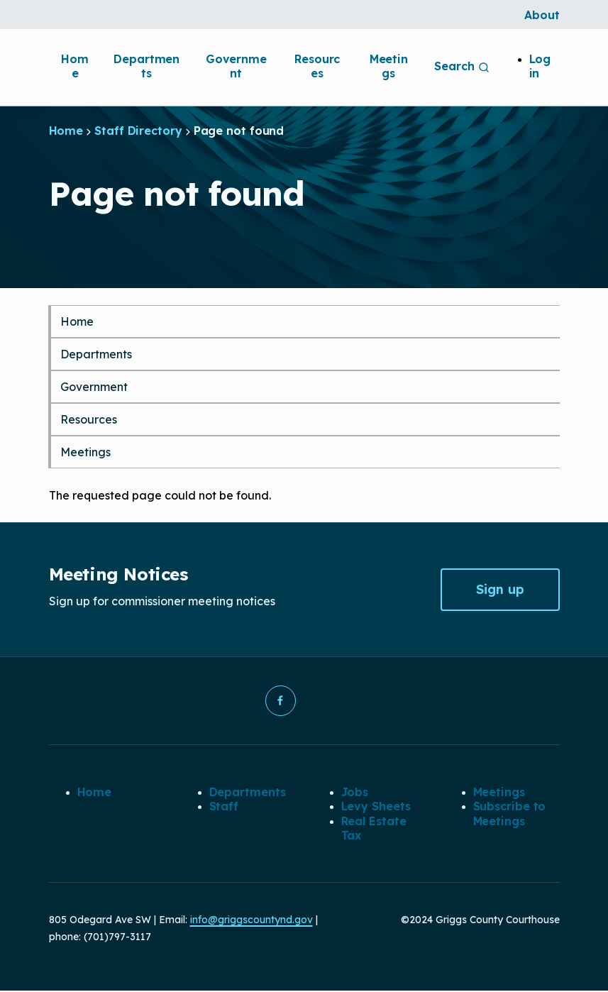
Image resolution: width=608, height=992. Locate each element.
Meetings (389, 66)
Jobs (355, 793)
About (542, 15)
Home (75, 66)
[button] (280, 701)
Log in (540, 66)
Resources (317, 66)
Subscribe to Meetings (509, 814)
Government (236, 66)
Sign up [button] (500, 589)
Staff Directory (138, 130)
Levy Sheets (376, 807)
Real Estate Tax (374, 829)
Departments (146, 66)
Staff (224, 807)
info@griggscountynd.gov (251, 921)
